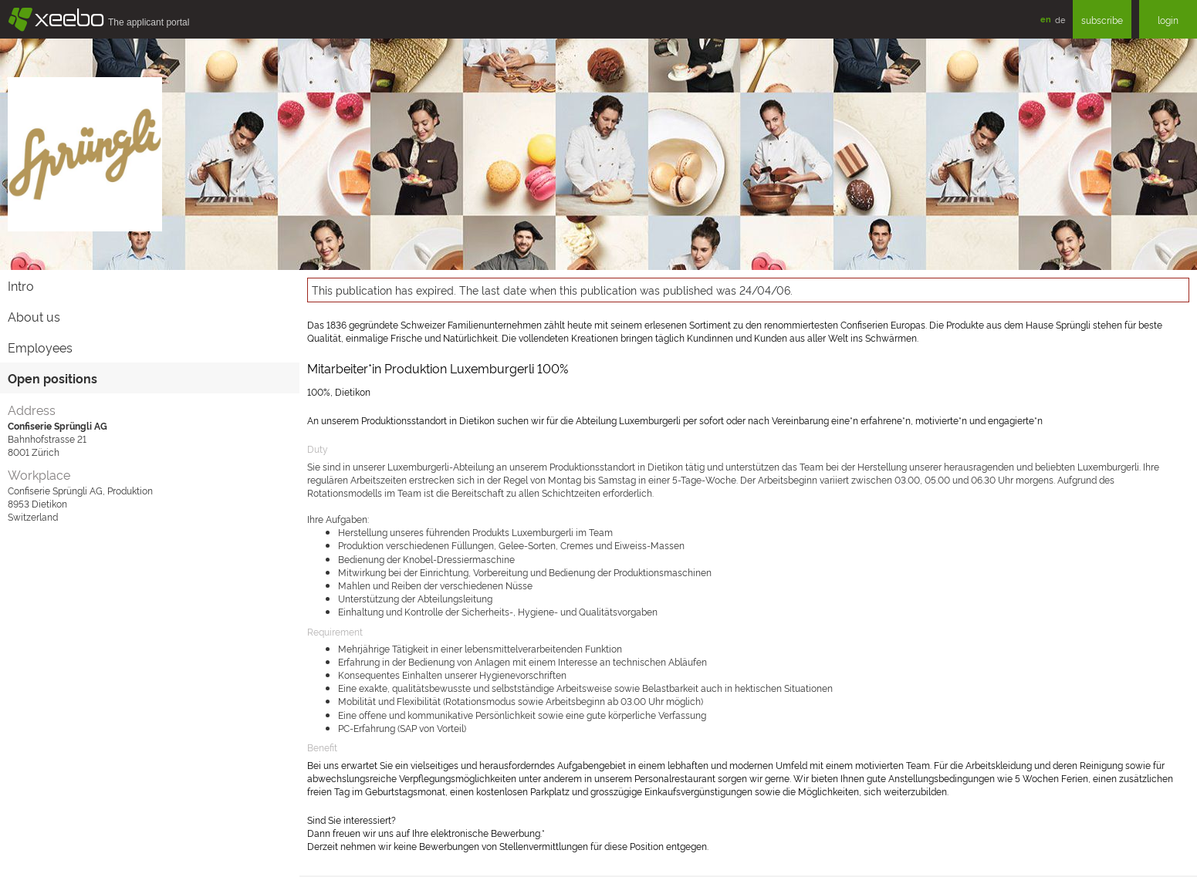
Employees (40, 347)
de (1060, 19)
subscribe (1102, 19)
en (1045, 19)
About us (34, 316)
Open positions (52, 377)
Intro (21, 285)
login (1168, 19)
